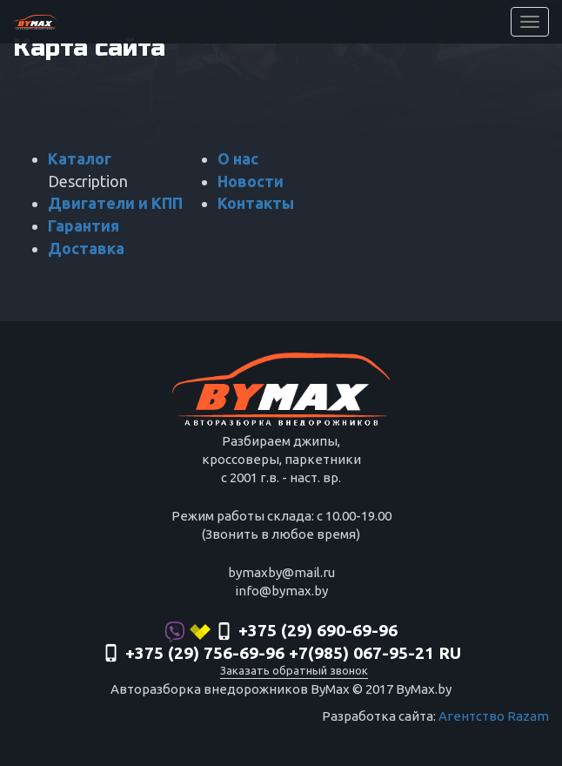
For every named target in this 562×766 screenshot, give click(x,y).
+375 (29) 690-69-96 (281, 632)
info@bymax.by (281, 590)
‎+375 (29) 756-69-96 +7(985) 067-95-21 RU (281, 654)
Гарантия (83, 225)
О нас (237, 158)
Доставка (86, 248)
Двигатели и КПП (115, 203)
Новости (250, 181)
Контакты (255, 203)
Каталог (79, 158)
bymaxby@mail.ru (281, 572)
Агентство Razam (493, 716)
